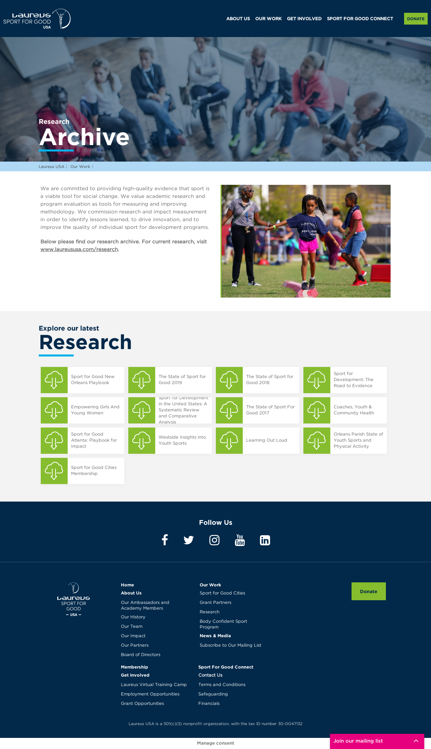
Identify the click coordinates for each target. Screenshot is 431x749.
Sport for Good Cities (222, 593)
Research (210, 612)
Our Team (131, 626)
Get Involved (135, 675)
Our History (133, 617)
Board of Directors (140, 655)
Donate (416, 18)
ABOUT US (238, 19)
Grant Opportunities (142, 704)
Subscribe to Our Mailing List (230, 645)
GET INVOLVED (304, 19)
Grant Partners (215, 603)
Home (127, 584)
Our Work (210, 584)
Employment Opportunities (150, 694)
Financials (209, 704)
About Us (131, 592)
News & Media (215, 635)
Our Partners (134, 645)
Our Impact (133, 636)
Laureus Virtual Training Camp (154, 685)
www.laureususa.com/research (79, 249)
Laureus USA (37, 18)
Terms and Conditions (221, 685)
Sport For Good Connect (225, 667)
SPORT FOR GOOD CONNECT (360, 19)
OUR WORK (268, 19)
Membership (134, 667)
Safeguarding (213, 694)
